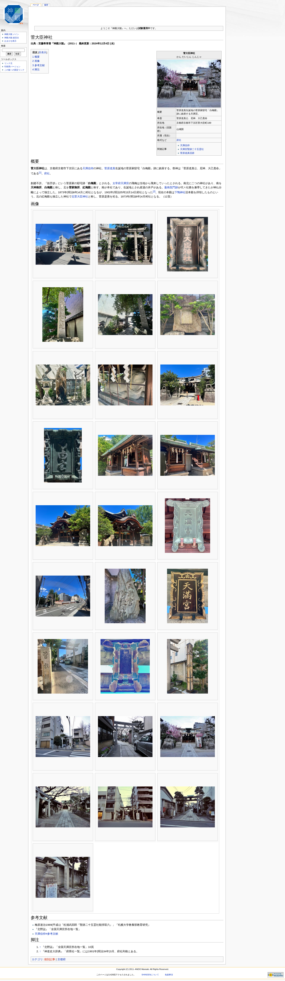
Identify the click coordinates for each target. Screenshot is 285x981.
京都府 (61, 959)
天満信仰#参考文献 (46, 933)
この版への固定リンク (14, 70)
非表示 (42, 52)
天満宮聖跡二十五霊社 (192, 149)
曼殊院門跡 (171, 187)
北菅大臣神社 (80, 196)
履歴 (46, 5)
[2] (154, 191)
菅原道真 (109, 168)
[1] (40, 172)
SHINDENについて (150, 975)
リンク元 (8, 63)
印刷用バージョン (12, 66)
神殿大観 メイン (11, 34)
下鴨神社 (179, 192)
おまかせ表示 (10, 41)
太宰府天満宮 (121, 183)
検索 (3, 46)
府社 (178, 140)
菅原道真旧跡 (187, 153)
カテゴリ (37, 959)
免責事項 (169, 975)
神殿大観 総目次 (11, 38)
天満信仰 (185, 145)
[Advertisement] (127, 15)
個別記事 (49, 959)
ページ (36, 5)
